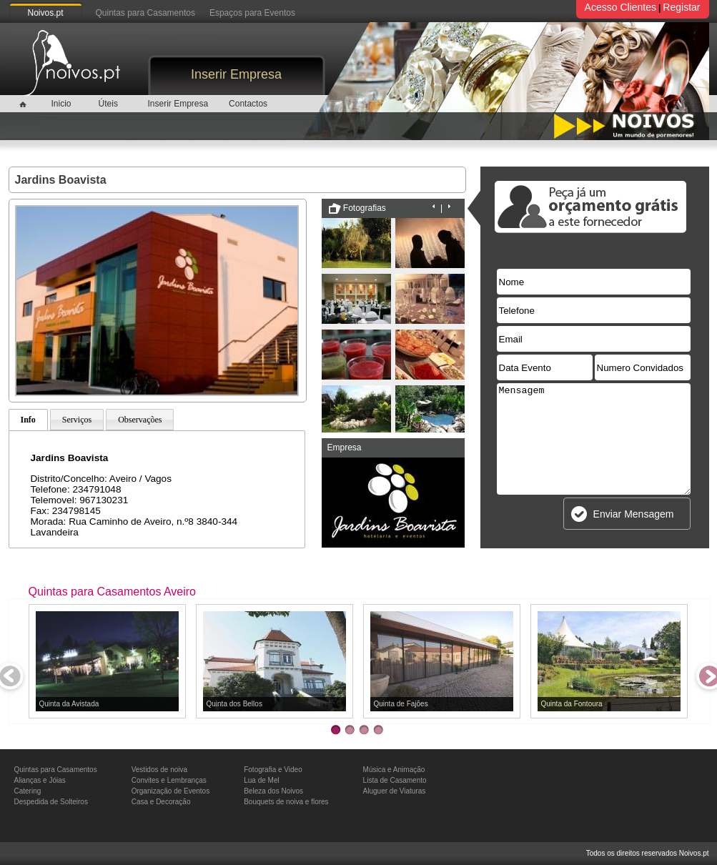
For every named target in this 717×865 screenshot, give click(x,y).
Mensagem (594, 439)
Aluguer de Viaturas (394, 791)
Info (28, 420)
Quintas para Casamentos (145, 13)
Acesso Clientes (620, 7)
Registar (681, 7)
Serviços (77, 420)
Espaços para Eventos (252, 13)
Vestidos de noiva (159, 769)
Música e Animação (394, 769)
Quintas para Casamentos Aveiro (113, 591)
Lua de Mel (261, 780)
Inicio (61, 104)
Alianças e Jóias (40, 780)
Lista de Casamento (395, 780)
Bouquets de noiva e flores (286, 802)
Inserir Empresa (236, 74)
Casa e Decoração (161, 802)
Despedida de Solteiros (51, 802)
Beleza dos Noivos (273, 791)
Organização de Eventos (171, 791)
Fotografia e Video (273, 769)
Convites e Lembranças (169, 780)
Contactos (248, 104)
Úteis (108, 104)
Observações (140, 420)
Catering (27, 791)
